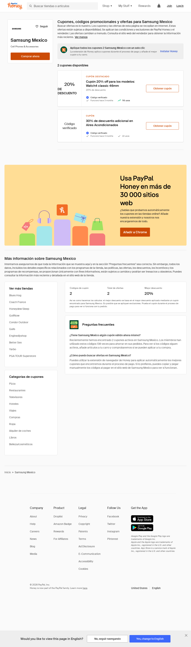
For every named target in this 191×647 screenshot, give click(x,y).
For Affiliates (61, 539)
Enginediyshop (17, 335)
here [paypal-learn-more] (85, 588)
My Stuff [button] (125, 6)
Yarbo (12, 349)
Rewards (144, 6)
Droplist (58, 516)
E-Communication (90, 554)
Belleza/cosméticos (20, 444)
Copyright (84, 524)
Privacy (83, 516)
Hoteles (13, 404)
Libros (12, 437)
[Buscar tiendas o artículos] (62, 6)
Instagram (113, 531)
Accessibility (86, 561)
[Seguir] (42, 26)
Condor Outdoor (18, 322)
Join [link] (169, 5)
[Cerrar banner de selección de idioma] (186, 635)
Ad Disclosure (87, 546)
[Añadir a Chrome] (135, 232)
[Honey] (14, 6)
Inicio (7, 472)
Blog (32, 546)
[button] (146, 588)
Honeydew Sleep (19, 309)
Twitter (111, 524)
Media (33, 554)
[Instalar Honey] (169, 51)
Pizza (12, 383)
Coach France (17, 302)
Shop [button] (107, 6)
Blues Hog (15, 295)
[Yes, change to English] (149, 639)
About (33, 516)
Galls (12, 329)
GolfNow (14, 315)
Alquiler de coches (20, 430)
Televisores (15, 397)
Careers (34, 531)
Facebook (113, 516)
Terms (82, 539)
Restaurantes (17, 390)
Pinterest (112, 539)
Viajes (12, 410)
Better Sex (15, 342)
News (33, 539)
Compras (14, 417)
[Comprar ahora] (30, 56)
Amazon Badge (63, 524)
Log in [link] (180, 5)
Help (32, 524)
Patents (83, 531)
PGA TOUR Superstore (22, 356)
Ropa (12, 424)
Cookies (83, 568)
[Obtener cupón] (162, 88)
